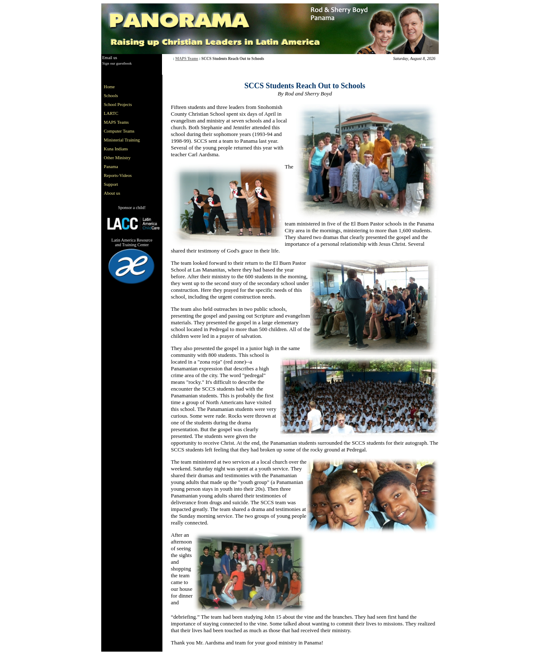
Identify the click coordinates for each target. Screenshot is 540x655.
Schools (111, 95)
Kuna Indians (116, 149)
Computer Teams (119, 131)
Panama (111, 166)
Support (111, 184)
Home (109, 86)
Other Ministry (117, 157)
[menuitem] (123, 86)
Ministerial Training (122, 140)
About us (112, 193)
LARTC (111, 113)
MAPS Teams (186, 59)
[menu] (123, 140)
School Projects (118, 104)
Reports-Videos (118, 175)
